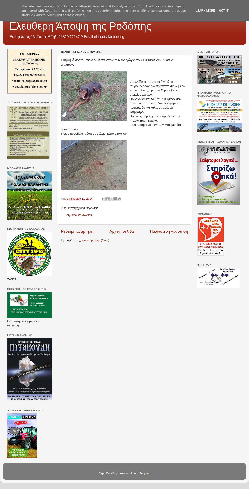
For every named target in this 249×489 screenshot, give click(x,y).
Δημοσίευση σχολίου (79, 215)
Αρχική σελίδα (122, 231)
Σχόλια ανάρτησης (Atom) (93, 240)
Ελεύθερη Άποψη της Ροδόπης (80, 26)
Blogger (145, 473)
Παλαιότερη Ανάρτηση (169, 231)
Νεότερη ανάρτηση (77, 231)
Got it (224, 10)
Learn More (205, 10)
